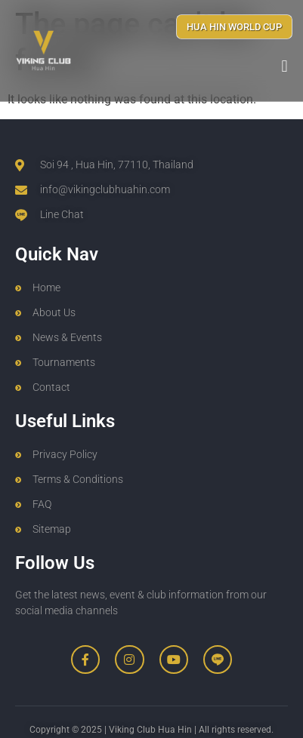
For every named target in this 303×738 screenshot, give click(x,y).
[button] (284, 66)
